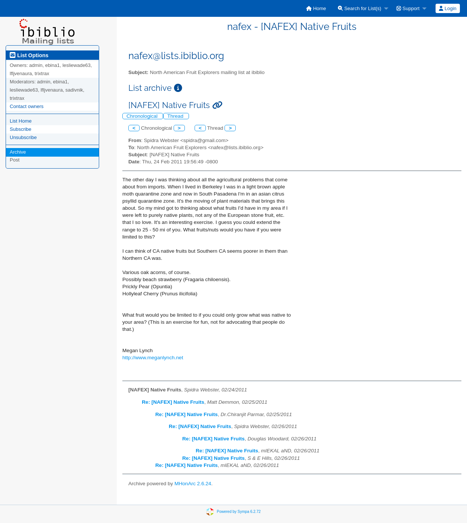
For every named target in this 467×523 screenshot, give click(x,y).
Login (447, 8)
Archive (18, 152)
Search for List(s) (359, 8)
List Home (21, 121)
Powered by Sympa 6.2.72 (238, 512)
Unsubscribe (23, 137)
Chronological (142, 116)
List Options (29, 55)
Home (316, 8)
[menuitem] (316, 8)
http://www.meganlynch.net (152, 357)
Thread (176, 116)
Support (407, 8)
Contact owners (26, 106)
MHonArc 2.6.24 (192, 483)
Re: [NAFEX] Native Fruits (173, 402)
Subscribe (20, 129)
